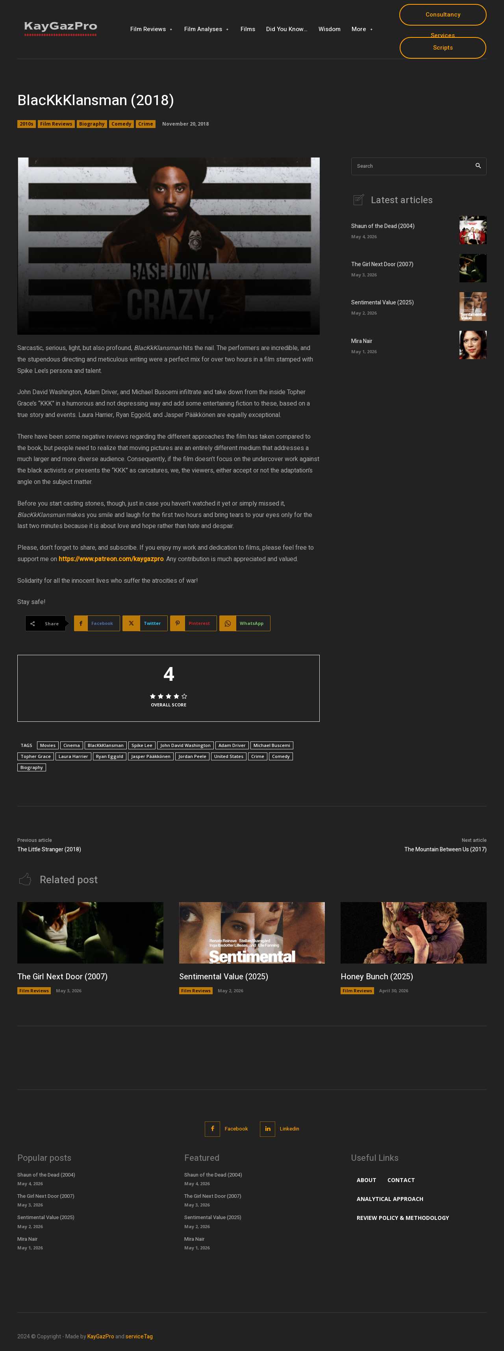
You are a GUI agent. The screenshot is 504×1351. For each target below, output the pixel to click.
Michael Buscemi (272, 745)
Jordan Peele (192, 756)
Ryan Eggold (109, 756)
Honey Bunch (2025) (377, 976)
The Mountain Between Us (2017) (445, 849)
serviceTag (139, 1336)
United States (228, 756)
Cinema (71, 745)
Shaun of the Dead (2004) (383, 226)
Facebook (236, 1128)
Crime (146, 124)
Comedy (121, 124)
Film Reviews (56, 124)
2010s (26, 124)
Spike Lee (142, 745)
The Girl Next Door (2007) (382, 264)
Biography (92, 124)
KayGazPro (100, 1336)
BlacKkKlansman (106, 745)
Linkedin (289, 1128)
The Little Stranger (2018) (49, 849)
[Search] (478, 166)
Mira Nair (361, 341)
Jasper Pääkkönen (150, 756)
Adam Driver (232, 745)
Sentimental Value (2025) (382, 302)
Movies (48, 745)
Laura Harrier (73, 756)
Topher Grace (35, 756)
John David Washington (185, 745)
